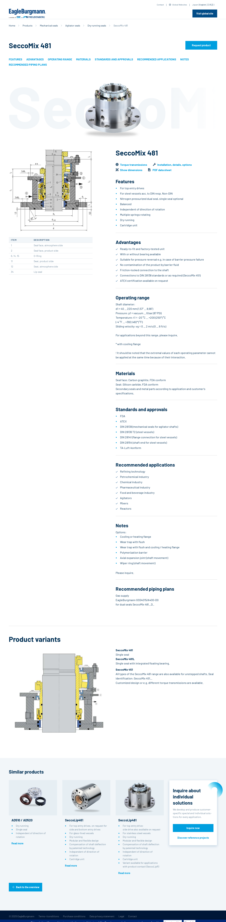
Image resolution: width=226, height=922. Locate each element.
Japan (195, 4)
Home (12, 25)
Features (15, 59)
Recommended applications (156, 59)
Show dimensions (131, 170)
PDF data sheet (162, 170)
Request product (201, 45)
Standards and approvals (114, 59)
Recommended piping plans (28, 64)
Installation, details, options (174, 164)
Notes (184, 59)
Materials (83, 59)
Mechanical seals (49, 25)
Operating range (60, 59)
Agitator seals (72, 25)
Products (27, 25)
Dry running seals (97, 25)
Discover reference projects (193, 837)
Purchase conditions (74, 916)
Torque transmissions (133, 164)
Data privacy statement (102, 916)
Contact (160, 4)
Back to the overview (27, 887)
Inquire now (193, 827)
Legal (121, 916)
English (202, 4)
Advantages (35, 59)
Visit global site (204, 13)
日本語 (210, 4)
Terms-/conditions (48, 916)
